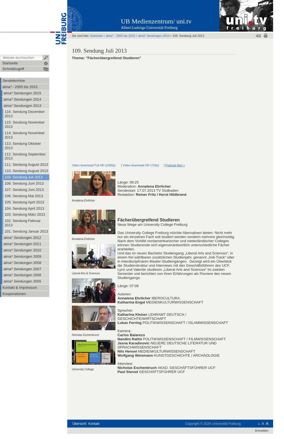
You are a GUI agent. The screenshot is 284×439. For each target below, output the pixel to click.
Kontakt (94, 424)
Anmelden (261, 430)
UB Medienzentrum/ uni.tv (156, 21)
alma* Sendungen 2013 (153, 35)
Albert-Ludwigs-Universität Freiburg (149, 28)
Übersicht (79, 424)
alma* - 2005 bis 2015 (120, 35)
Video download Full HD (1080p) (94, 165)
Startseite (96, 35)
